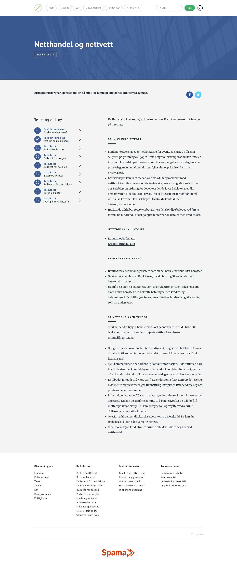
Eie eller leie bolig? (86, 510)
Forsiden (39, 473)
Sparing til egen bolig (87, 515)
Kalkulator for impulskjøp (90, 481)
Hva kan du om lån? (129, 481)
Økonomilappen (38, 8)
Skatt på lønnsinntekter (89, 485)
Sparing (65, 7)
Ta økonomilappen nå (130, 489)
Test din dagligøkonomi (131, 477)
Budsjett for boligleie (88, 494)
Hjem (51, 7)
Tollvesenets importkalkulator (127, 411)
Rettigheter (114, 7)
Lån (77, 7)
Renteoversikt (168, 477)
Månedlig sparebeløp (87, 506)
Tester (37, 481)
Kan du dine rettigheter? (131, 473)
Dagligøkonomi (93, 7)
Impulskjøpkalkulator (122, 238)
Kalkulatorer (133, 7)
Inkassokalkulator (86, 502)
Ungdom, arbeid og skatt (174, 485)
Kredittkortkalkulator (121, 243)
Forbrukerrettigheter (172, 473)
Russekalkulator (85, 477)
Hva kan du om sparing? (131, 485)
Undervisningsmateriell (173, 481)
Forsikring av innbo (86, 498)
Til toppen (197, 534)
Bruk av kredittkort (86, 473)
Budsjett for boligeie (87, 489)
